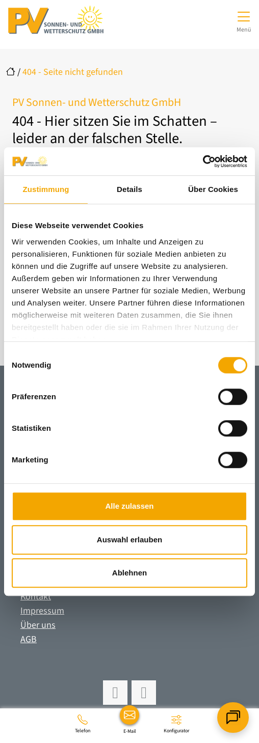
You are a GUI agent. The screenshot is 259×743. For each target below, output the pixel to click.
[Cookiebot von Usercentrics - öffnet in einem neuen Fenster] (202, 161)
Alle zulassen (129, 506)
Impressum (42, 610)
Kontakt (35, 596)
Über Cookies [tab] (213, 189)
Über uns (38, 625)
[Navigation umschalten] (244, 20)
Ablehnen (129, 572)
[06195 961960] (82, 723)
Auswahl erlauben (129, 539)
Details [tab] (129, 189)
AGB (28, 639)
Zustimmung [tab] (46, 189)
